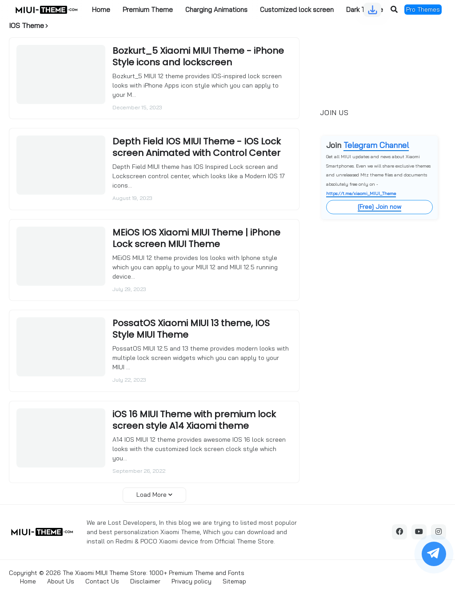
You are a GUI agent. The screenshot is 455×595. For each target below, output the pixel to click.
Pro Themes (423, 9)
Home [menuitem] (101, 9)
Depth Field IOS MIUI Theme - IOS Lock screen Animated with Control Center (196, 147)
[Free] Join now (379, 207)
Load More (151, 495)
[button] (394, 9)
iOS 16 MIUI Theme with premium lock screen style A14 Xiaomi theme (194, 419)
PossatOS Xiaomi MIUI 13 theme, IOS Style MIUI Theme (191, 328)
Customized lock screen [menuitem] (297, 9)
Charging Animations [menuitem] (216, 9)
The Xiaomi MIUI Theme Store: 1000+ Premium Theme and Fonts (153, 573)
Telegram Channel (376, 145)
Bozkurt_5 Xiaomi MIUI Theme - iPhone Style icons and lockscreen (198, 56)
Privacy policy (192, 581)
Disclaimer (145, 581)
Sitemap (234, 581)
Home (28, 581)
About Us (60, 581)
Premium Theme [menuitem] (148, 9)
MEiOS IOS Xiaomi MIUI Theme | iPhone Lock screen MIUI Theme (196, 238)
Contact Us (102, 581)
